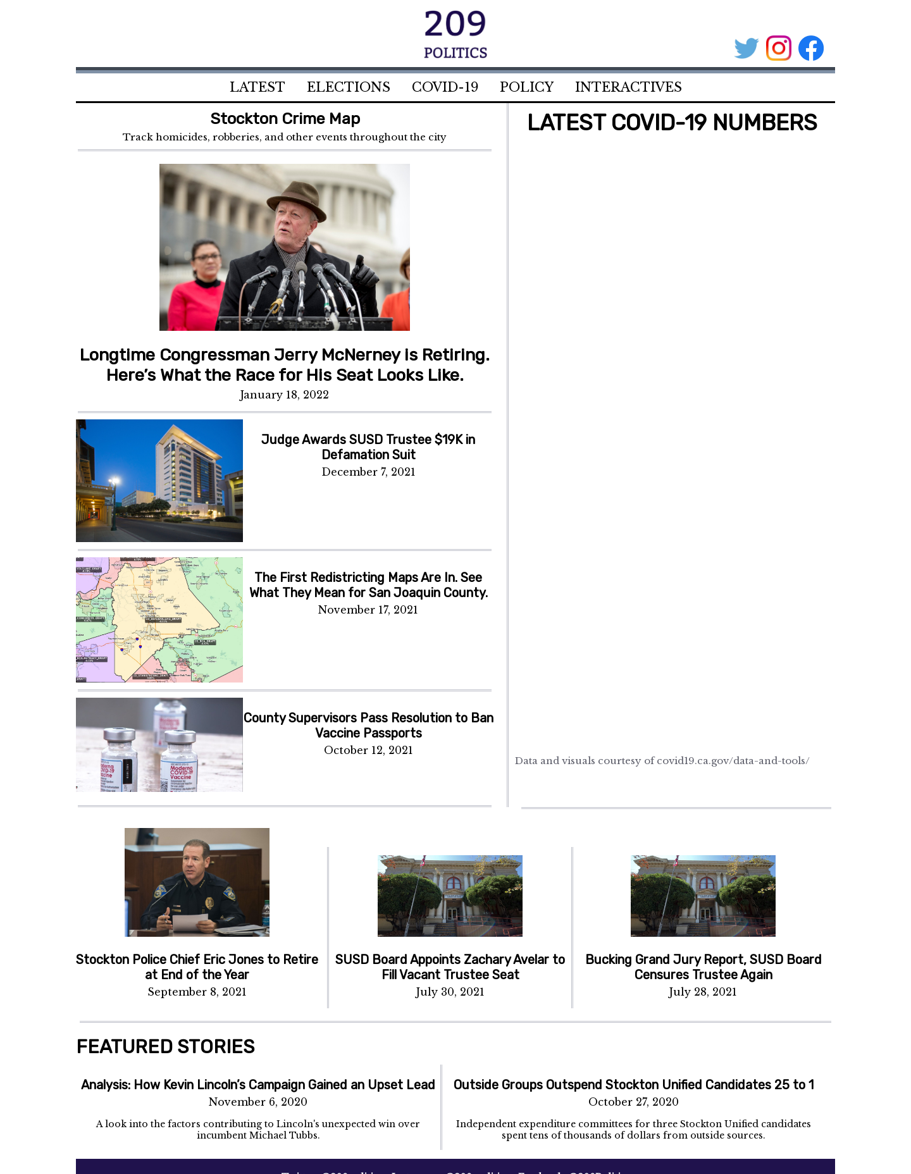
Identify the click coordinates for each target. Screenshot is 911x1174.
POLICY (527, 87)
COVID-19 (445, 87)
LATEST (257, 87)
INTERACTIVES (628, 87)
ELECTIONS (348, 87)
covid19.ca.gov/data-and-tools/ (733, 761)
